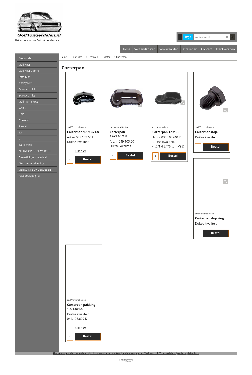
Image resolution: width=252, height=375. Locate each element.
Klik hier (80, 151)
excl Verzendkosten (76, 127)
